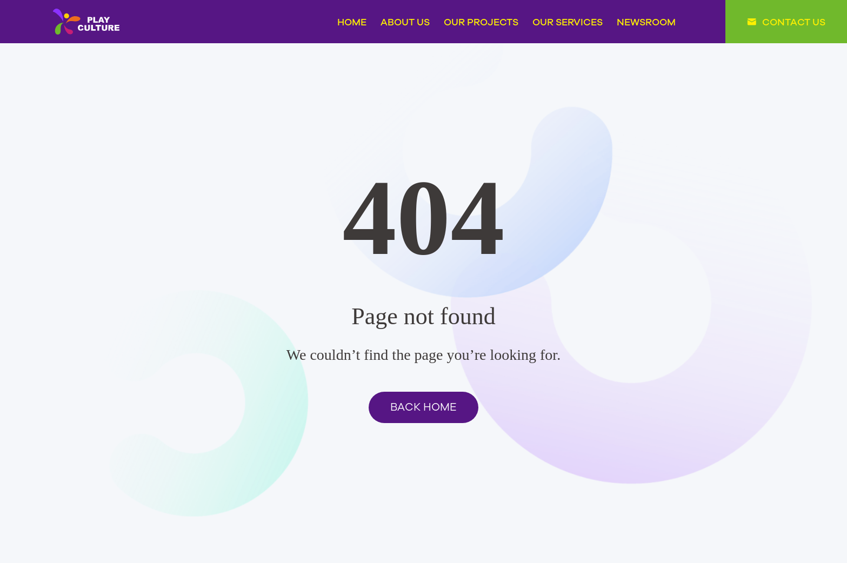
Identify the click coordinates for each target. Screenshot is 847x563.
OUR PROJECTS (481, 21)
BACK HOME (423, 407)
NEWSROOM (646, 21)
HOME (351, 21)
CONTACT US (793, 21)
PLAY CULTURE (86, 22)
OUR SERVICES (567, 21)
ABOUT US (405, 21)
